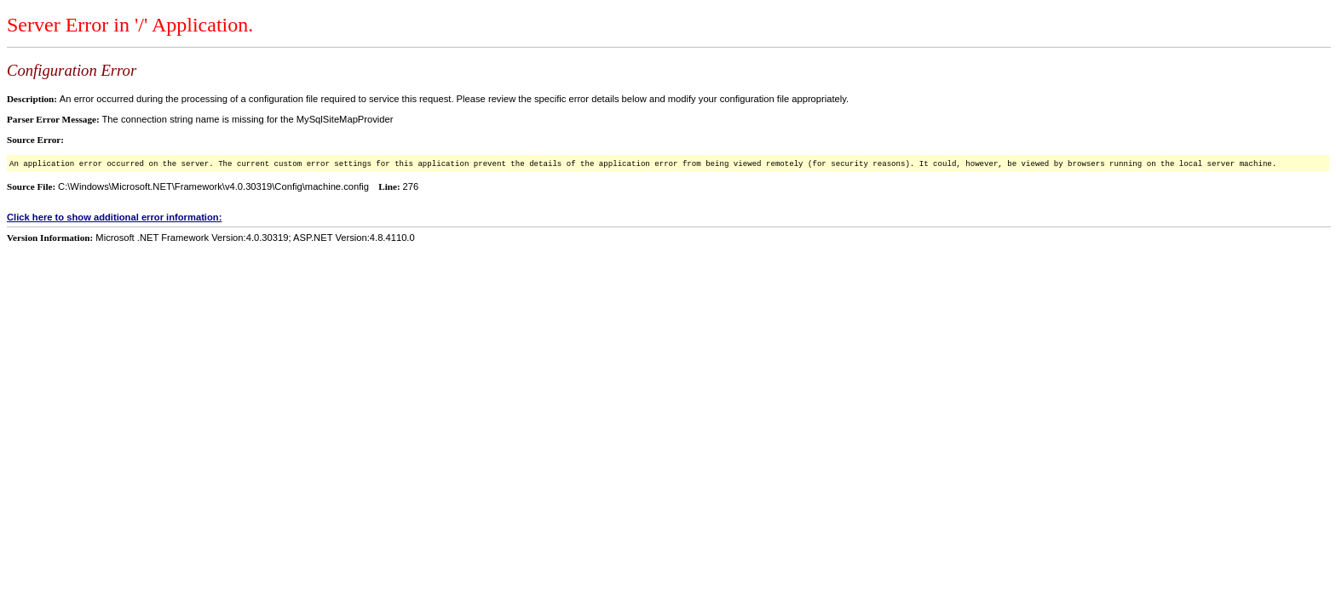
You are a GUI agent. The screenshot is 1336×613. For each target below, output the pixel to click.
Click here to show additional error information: (114, 217)
